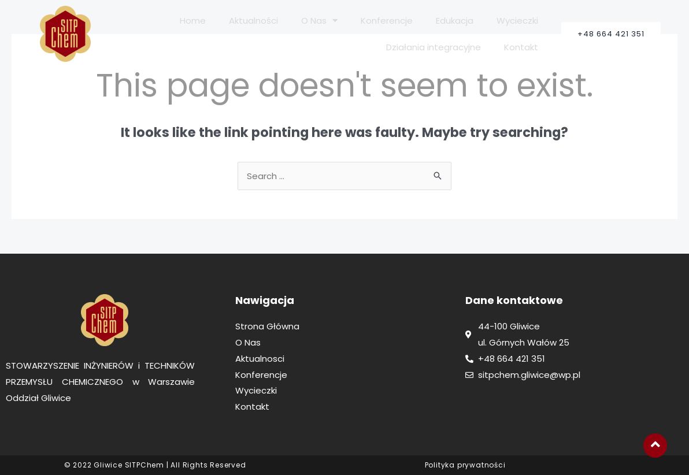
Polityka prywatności (465, 465)
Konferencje (387, 20)
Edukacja (454, 20)
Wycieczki (517, 20)
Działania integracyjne (433, 47)
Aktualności (253, 20)
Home (193, 20)
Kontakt (521, 47)
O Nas (319, 20)
